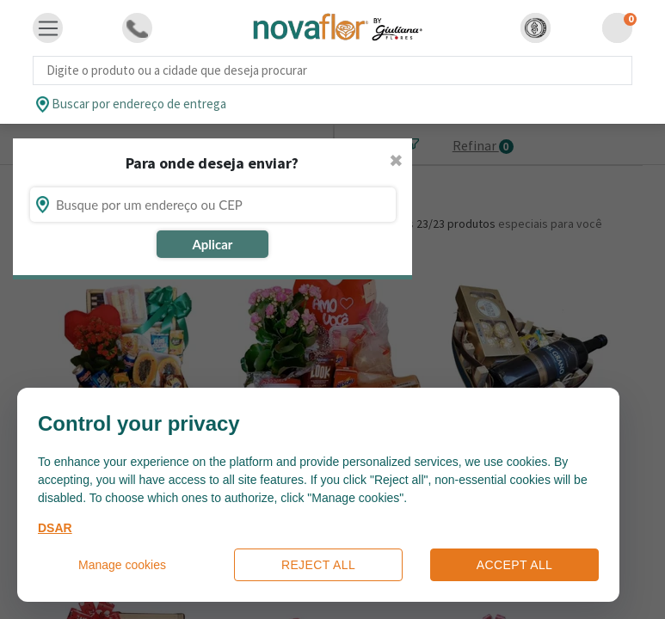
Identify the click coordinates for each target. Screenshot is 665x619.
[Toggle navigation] (48, 28)
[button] (535, 28)
